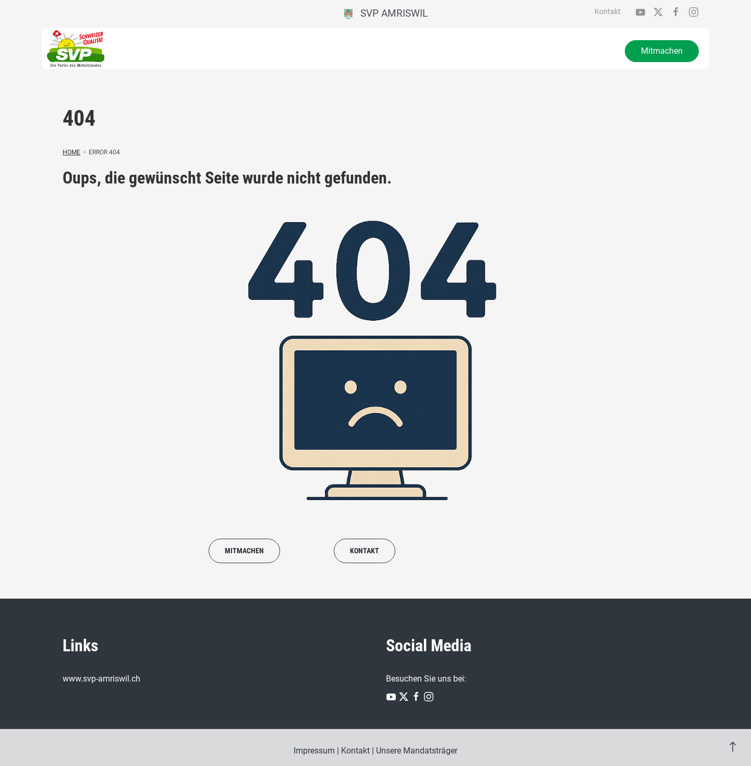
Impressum (314, 751)
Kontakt (608, 11)
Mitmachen (662, 51)
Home (71, 152)
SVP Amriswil (386, 13)
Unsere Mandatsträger (416, 751)
